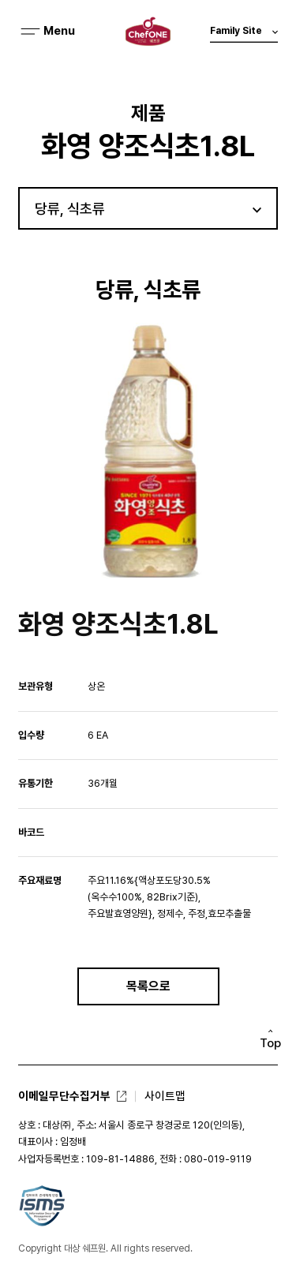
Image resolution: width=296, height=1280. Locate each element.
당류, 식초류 (70, 208)
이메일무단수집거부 (64, 1095)
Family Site (243, 34)
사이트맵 (164, 1095)
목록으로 (148, 986)
